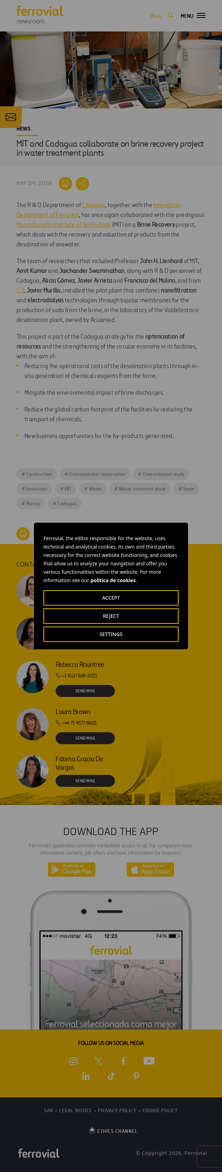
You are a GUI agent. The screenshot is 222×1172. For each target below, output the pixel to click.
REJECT (111, 616)
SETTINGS (110, 634)
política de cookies (113, 580)
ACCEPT (111, 597)
